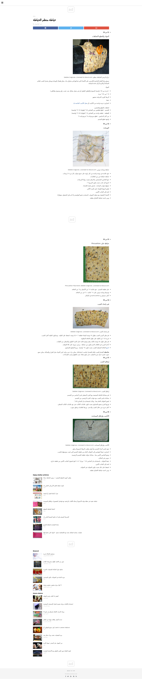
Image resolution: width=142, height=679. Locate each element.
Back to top (71, 670)
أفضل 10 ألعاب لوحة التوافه (50, 596)
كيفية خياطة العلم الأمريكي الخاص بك (53, 485)
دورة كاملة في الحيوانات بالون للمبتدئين (54, 577)
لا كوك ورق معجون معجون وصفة (52, 585)
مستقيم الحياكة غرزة (49, 554)
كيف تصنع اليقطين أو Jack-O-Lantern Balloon (56, 627)
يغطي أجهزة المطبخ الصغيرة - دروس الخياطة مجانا (57, 478)
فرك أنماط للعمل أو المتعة (50, 493)
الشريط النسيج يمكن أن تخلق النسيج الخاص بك (56, 517)
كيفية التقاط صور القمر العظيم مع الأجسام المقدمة (57, 651)
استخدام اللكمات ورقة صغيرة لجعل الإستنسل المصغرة (58, 604)
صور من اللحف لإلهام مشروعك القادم (53, 561)
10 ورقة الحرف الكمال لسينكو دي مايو (53, 612)
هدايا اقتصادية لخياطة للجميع (51, 524)
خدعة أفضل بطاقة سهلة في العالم (52, 619)
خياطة (34, 16)
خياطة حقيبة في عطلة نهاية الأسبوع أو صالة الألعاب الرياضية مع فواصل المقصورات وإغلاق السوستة (70, 501)
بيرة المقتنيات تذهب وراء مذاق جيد (52, 635)
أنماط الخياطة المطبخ (49, 509)
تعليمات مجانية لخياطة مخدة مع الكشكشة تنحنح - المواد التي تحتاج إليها (62, 532)
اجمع (107, 348)
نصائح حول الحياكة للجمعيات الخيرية (53, 569)
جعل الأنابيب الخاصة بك (80, 103)
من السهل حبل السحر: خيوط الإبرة (52, 643)
